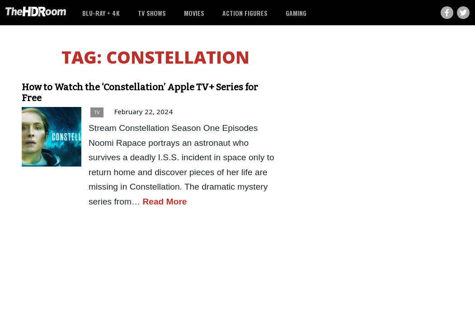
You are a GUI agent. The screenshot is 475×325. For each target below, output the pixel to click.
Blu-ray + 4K (101, 13)
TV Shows (152, 13)
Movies (194, 13)
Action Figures (245, 13)
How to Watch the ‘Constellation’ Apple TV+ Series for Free (140, 92)
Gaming (296, 13)
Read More (164, 201)
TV (97, 112)
